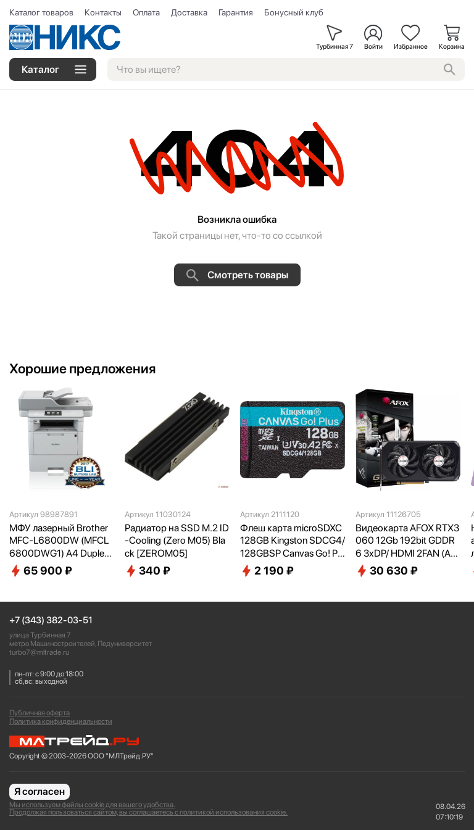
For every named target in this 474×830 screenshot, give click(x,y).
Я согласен (39, 791)
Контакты (103, 12)
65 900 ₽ (40, 571)
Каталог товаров (41, 12)
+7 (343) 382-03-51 (51, 620)
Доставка (189, 12)
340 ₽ (147, 571)
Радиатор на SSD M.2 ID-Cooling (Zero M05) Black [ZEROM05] (177, 541)
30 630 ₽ (387, 571)
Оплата (146, 12)
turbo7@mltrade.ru (39, 652)
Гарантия (235, 12)
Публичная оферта (39, 712)
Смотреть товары (237, 275)
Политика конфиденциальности (60, 721)
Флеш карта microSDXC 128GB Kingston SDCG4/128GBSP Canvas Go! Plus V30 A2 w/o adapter (292, 541)
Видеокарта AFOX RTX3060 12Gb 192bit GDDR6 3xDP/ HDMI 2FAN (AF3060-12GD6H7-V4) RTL (407, 541)
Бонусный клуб (293, 12)
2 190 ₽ (267, 571)
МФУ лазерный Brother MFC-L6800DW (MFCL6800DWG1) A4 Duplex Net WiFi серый (59, 541)
